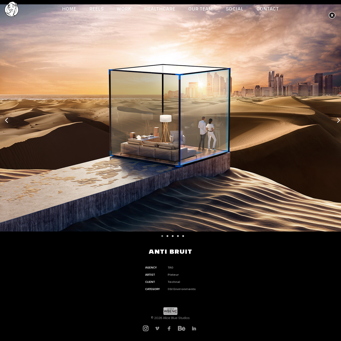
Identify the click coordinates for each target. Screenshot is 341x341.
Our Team (200, 9)
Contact (268, 9)
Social (234, 9)
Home (69, 9)
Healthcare (160, 9)
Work (124, 9)
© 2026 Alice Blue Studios (170, 318)
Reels (96, 9)
